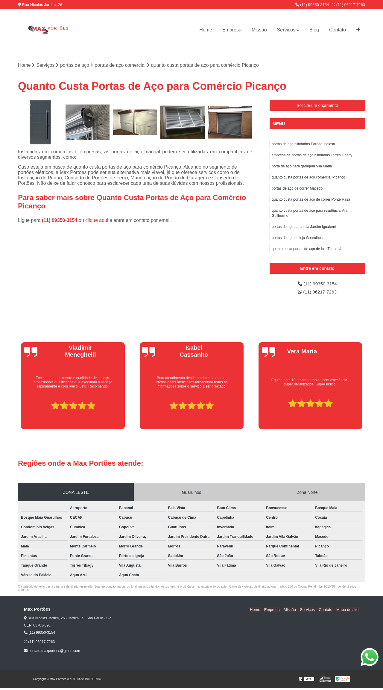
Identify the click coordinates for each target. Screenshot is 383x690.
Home (205, 29)
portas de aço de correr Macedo (297, 190)
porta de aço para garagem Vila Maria (302, 167)
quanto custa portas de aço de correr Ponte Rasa (311, 201)
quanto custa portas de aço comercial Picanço (308, 178)
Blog (314, 29)
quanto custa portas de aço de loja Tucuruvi (306, 252)
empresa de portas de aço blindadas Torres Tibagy (312, 156)
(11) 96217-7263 (348, 4)
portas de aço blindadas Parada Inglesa (303, 144)
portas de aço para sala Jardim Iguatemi (304, 229)
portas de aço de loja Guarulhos (297, 241)
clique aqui (96, 220)
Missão (259, 29)
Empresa (231, 29)
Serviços (286, 29)
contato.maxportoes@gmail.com (52, 652)
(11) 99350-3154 (312, 4)
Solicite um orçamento (317, 105)
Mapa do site (348, 611)
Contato (337, 29)
